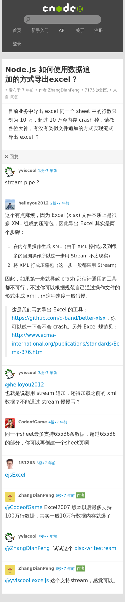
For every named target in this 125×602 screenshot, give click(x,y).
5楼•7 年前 (46, 463)
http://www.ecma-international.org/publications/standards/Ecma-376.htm (65, 343)
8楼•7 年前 (65, 568)
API (62, 30)
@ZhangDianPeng (27, 548)
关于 (80, 30)
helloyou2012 (33, 203)
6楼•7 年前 (65, 495)
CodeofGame (32, 422)
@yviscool (17, 581)
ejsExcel (15, 475)
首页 (17, 30)
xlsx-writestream (95, 548)
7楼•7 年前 (47, 536)
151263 (26, 463)
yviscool (27, 170)
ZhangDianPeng (64, 90)
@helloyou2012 (24, 385)
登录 (17, 43)
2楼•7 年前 (59, 203)
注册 (98, 30)
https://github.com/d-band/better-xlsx (59, 318)
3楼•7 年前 (47, 373)
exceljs (40, 581)
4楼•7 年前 (57, 422)
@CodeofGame (24, 507)
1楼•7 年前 (47, 171)
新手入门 (40, 30)
